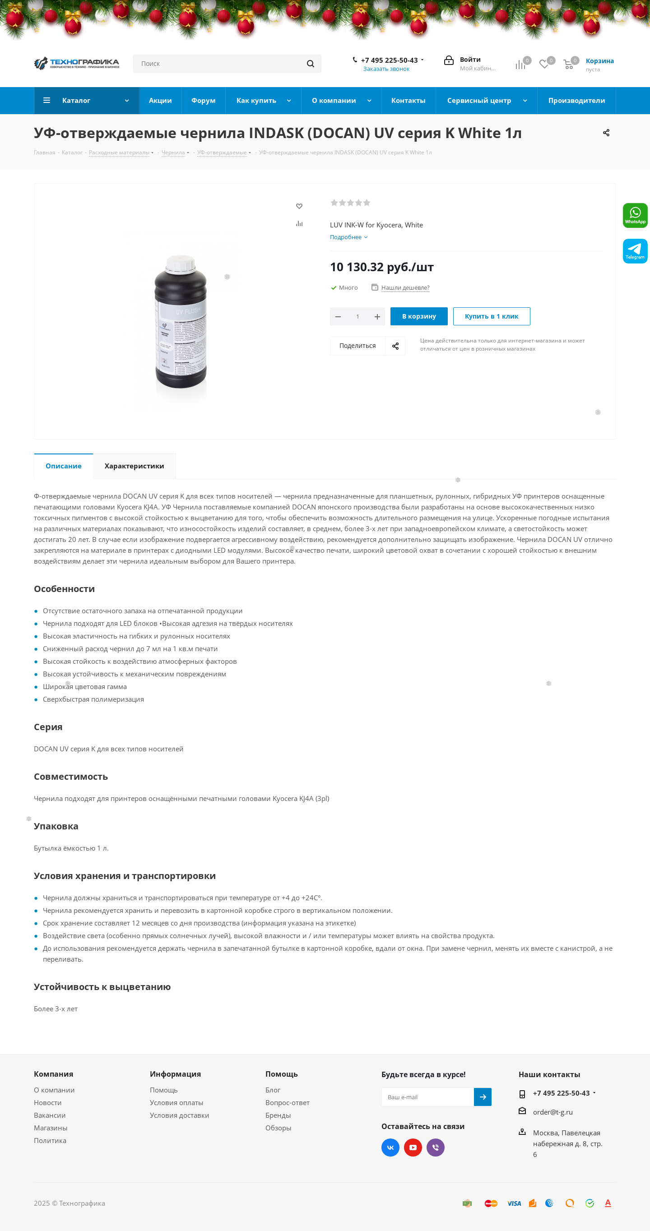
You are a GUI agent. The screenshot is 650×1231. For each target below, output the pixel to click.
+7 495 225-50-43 (389, 60)
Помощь (164, 1089)
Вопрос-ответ (287, 1102)
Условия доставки (179, 1115)
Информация (175, 1074)
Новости (48, 1102)
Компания (53, 1074)
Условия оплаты (177, 1102)
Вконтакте (390, 1147)
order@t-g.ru (553, 1111)
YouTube (413, 1147)
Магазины (51, 1127)
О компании (54, 1089)
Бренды (278, 1115)
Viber (436, 1147)
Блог (272, 1089)
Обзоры (278, 1127)
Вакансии (50, 1115)
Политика (50, 1140)
